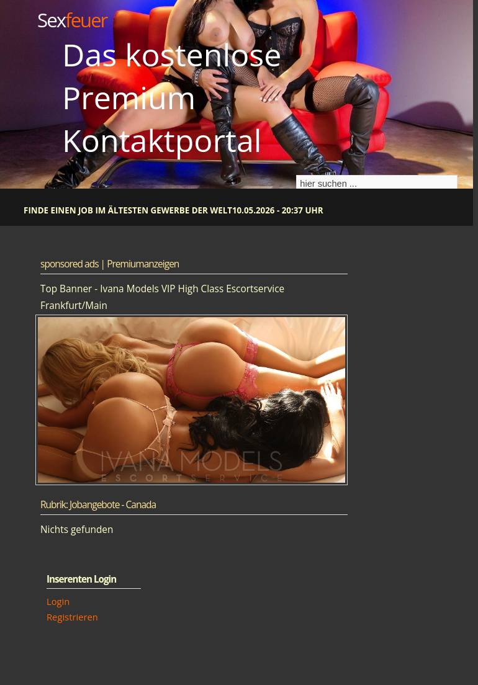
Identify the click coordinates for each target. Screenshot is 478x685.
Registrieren (72, 617)
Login (58, 601)
